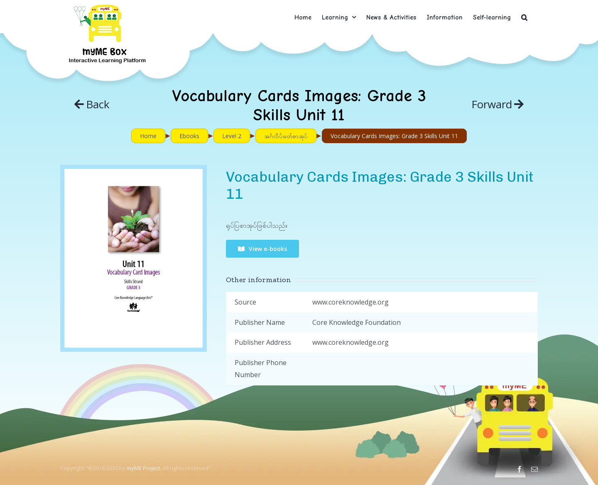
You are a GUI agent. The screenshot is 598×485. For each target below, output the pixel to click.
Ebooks (189, 136)
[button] (524, 17)
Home (148, 136)
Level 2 (231, 136)
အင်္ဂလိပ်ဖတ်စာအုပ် (286, 136)
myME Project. (144, 468)
